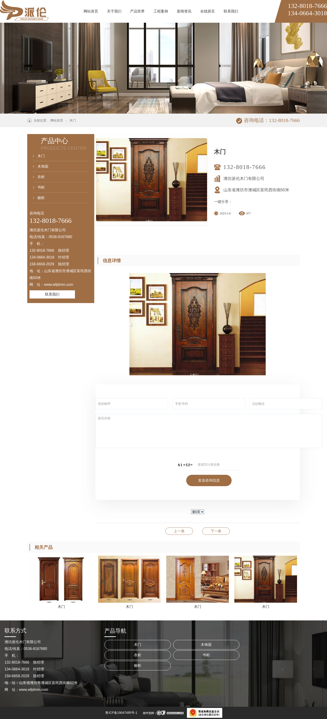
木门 (72, 120)
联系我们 (52, 294)
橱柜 (41, 198)
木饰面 (42, 166)
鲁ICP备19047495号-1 (121, 712)
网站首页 (56, 120)
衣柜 (41, 177)
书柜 (41, 187)
